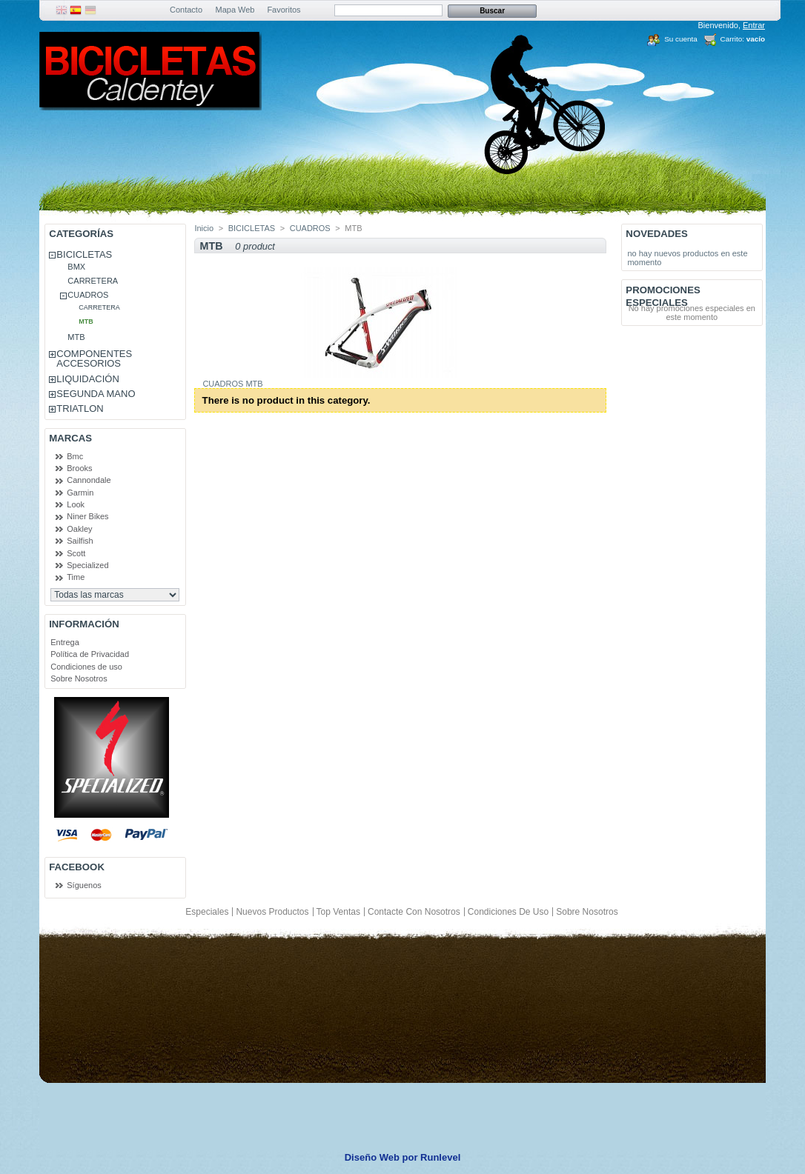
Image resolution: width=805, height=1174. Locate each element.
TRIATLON (79, 408)
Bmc (75, 456)
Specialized (87, 565)
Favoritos (283, 9)
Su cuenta (680, 39)
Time (76, 577)
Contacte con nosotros (414, 912)
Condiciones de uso (86, 666)
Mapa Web (235, 9)
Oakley (79, 528)
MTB (86, 321)
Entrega (64, 642)
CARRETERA (92, 280)
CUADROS (87, 294)
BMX (76, 266)
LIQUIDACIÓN (87, 378)
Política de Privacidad (89, 654)
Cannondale (88, 480)
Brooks (79, 468)
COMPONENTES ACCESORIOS (94, 358)
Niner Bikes (87, 516)
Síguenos (84, 885)
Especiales (206, 912)
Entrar (754, 25)
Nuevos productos (272, 912)
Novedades (657, 233)
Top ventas (338, 912)
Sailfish (80, 540)
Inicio (203, 228)
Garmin (80, 492)
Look (76, 504)
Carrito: (732, 39)
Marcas (70, 438)
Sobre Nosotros (78, 678)
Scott (76, 553)
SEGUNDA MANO (95, 393)
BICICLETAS (84, 254)
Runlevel (440, 1157)
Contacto (186, 9)
